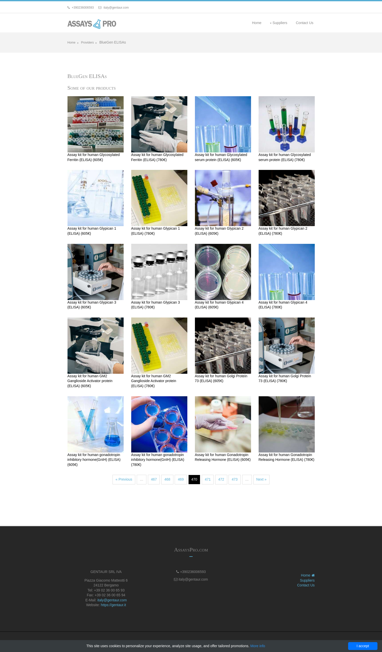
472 (221, 479)
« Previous (124, 479)
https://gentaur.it (113, 605)
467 (154, 479)
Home (256, 23)
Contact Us (304, 23)
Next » (261, 479)
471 (208, 479)
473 (234, 479)
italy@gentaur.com (112, 600)
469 (181, 479)
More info (257, 646)
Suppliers (280, 23)
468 (167, 479)
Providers (87, 42)
